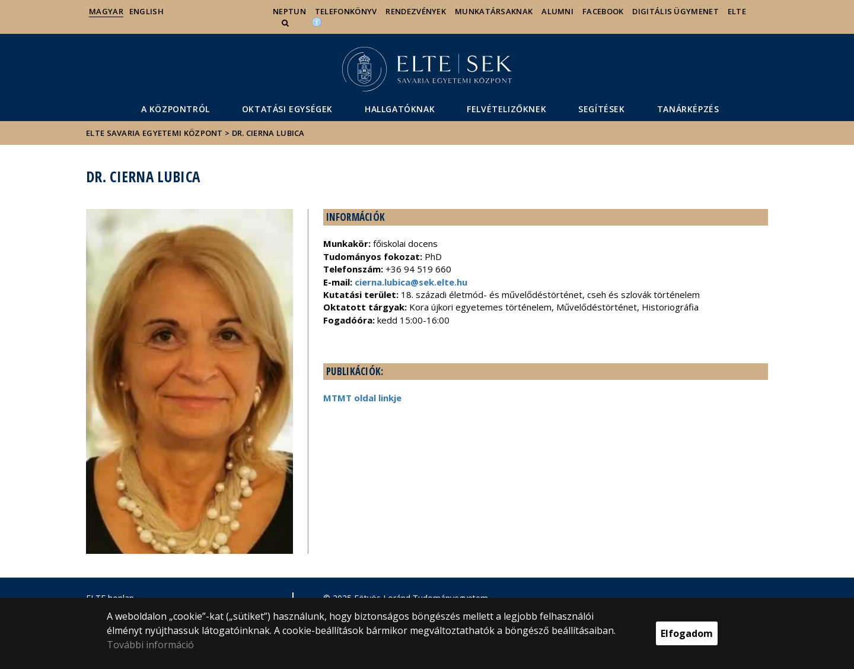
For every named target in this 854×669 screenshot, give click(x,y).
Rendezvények (415, 11)
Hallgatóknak (400, 109)
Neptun (289, 11)
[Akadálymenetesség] (316, 21)
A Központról (175, 109)
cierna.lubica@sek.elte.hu (411, 282)
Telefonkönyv (346, 11)
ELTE (737, 11)
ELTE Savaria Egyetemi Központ (154, 133)
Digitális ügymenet (675, 11)
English (146, 11)
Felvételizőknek (506, 109)
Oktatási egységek (287, 109)
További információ (150, 644)
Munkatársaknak (494, 11)
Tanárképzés (688, 109)
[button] (286, 22)
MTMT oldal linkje (362, 398)
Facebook (602, 11)
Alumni (557, 11)
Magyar (106, 11)
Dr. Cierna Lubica (268, 133)
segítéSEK (601, 109)
